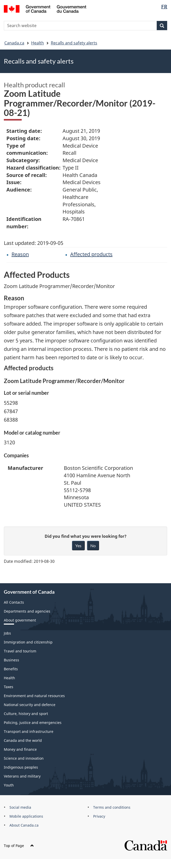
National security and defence (29, 704)
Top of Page (19, 845)
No (93, 545)
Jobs (7, 633)
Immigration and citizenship (28, 642)
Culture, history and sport (26, 713)
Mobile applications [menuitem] (26, 816)
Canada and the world (23, 740)
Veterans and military (22, 776)
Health (37, 43)
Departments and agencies (27, 611)
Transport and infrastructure (28, 731)
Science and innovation (24, 758)
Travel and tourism (20, 651)
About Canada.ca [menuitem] (24, 825)
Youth (9, 785)
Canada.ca (14, 43)
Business (11, 660)
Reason (20, 254)
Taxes (8, 686)
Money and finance (20, 749)
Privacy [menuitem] (99, 816)
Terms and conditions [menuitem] (111, 807)
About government (20, 620)
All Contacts (14, 602)
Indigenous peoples (21, 767)
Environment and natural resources (34, 695)
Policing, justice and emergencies (33, 722)
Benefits (11, 668)
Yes (78, 545)
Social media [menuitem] (20, 807)
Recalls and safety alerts (74, 43)
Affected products (91, 254)
